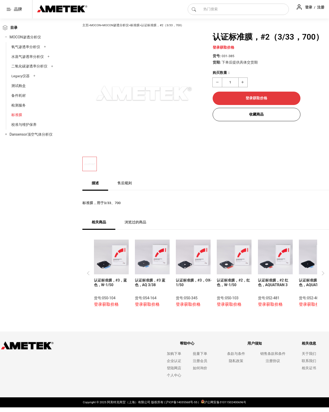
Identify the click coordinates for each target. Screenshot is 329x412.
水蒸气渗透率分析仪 (27, 57)
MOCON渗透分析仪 (25, 37)
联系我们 (309, 361)
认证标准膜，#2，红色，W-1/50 (233, 282)
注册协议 (273, 361)
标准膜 (16, 115)
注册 (320, 7)
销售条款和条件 (272, 354)
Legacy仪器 (20, 76)
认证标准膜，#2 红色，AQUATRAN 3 (273, 282)
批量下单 (200, 354)
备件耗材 (18, 95)
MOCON (95, 25)
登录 (309, 7)
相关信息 (309, 343)
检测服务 (18, 105)
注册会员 (200, 361)
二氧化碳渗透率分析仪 (29, 66)
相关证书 (309, 368)
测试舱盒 (18, 86)
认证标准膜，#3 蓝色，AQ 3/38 (150, 282)
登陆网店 (174, 368)
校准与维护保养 (24, 124)
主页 (85, 25)
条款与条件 (236, 354)
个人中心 (174, 375)
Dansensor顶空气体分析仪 (31, 134)
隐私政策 (236, 361)
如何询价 (200, 368)
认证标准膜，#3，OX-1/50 (194, 282)
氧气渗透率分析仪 (25, 47)
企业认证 (174, 361)
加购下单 (174, 354)
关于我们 (309, 354)
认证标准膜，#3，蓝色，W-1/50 (110, 282)
